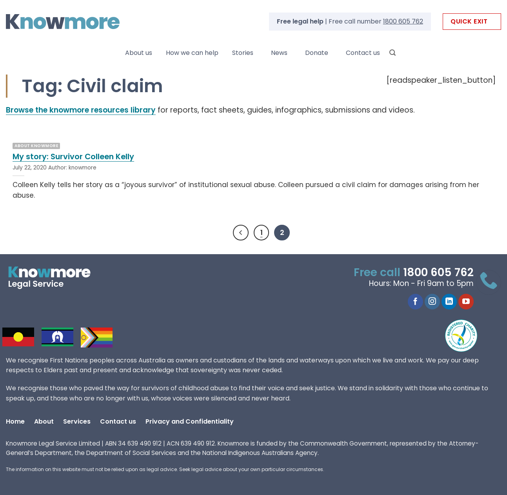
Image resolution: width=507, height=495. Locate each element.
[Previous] (241, 232)
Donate (316, 52)
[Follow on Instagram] (432, 301)
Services (77, 421)
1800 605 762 (403, 21)
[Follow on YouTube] (466, 301)
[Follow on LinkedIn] (449, 301)
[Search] (392, 52)
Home (15, 421)
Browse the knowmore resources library (81, 110)
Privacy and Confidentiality (189, 421)
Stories (242, 52)
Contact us (363, 52)
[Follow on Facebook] (415, 301)
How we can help (192, 52)
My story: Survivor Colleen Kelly (73, 157)
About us (138, 52)
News (279, 52)
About (44, 421)
